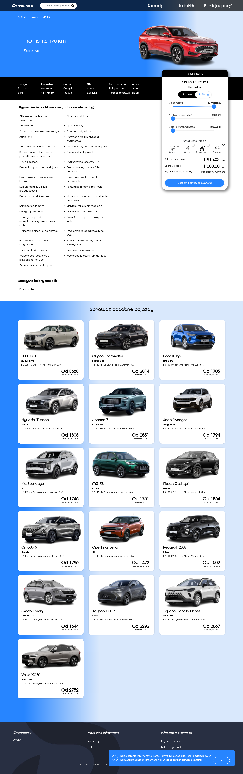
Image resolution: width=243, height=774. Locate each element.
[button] (72, 5)
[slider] (214, 106)
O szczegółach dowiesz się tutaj (182, 759)
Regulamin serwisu (171, 741)
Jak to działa (94, 747)
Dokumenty (93, 741)
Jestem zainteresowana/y (195, 182)
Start (22, 17)
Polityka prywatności (172, 747)
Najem (34, 17)
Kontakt (16, 739)
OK (221, 760)
